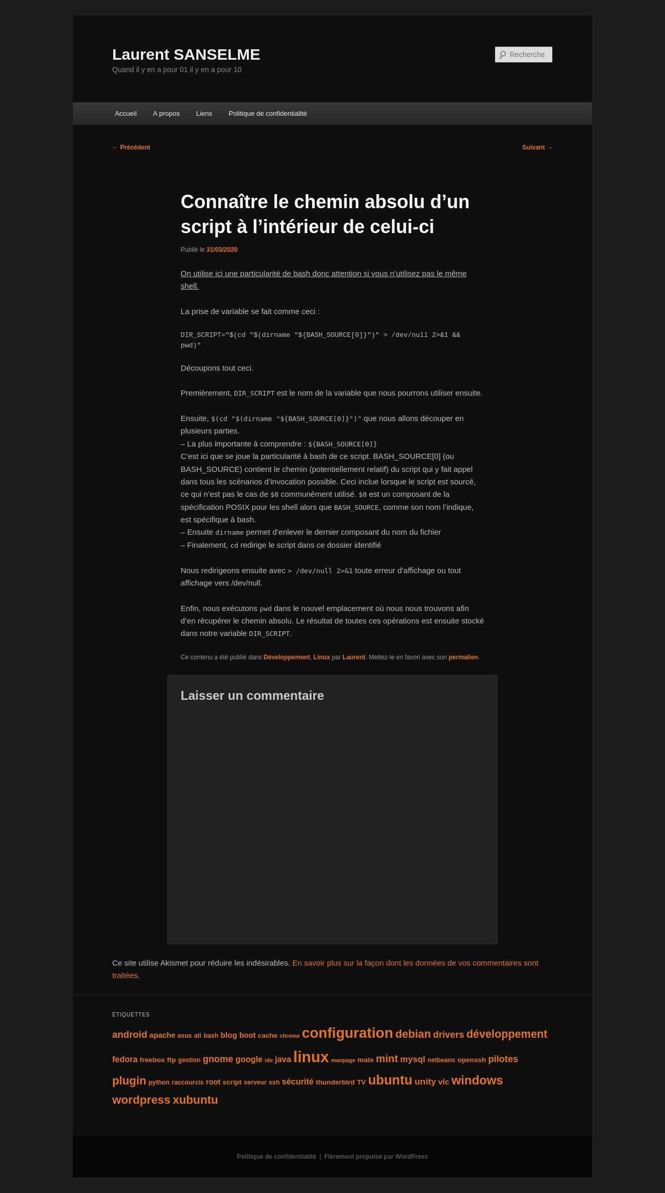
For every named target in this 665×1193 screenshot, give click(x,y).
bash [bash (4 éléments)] (211, 1035)
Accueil (126, 113)
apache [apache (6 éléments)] (163, 1035)
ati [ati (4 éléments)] (198, 1035)
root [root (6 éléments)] (213, 1082)
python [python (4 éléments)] (159, 1082)
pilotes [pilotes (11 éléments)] (503, 1059)
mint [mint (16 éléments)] (387, 1058)
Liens (204, 113)
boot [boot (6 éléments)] (248, 1035)
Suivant (537, 147)
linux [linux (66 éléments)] (311, 1056)
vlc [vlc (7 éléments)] (443, 1081)
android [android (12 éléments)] (129, 1034)
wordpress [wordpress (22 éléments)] (141, 1099)
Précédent (131, 147)
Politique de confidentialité (268, 113)
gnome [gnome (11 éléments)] (218, 1059)
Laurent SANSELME (186, 54)
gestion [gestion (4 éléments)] (189, 1060)
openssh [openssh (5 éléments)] (471, 1060)
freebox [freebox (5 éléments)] (152, 1060)
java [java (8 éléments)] (283, 1059)
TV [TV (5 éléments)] (361, 1082)
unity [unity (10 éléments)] (425, 1081)
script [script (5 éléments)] (232, 1082)
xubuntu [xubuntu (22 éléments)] (195, 1099)
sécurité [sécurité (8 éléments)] (298, 1081)
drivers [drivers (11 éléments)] (448, 1034)
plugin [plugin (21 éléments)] (129, 1080)
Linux (321, 657)
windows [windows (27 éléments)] (477, 1080)
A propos (166, 113)
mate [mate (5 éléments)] (365, 1060)
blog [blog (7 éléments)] (229, 1035)
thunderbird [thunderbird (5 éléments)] (335, 1082)
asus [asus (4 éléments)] (185, 1035)
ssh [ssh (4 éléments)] (274, 1082)
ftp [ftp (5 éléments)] (171, 1060)
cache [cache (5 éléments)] (267, 1035)
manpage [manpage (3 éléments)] (343, 1060)
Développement (286, 657)
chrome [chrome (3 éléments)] (290, 1036)
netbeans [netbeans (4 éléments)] (441, 1060)
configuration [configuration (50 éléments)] (347, 1033)
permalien (463, 657)
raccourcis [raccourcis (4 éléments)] (188, 1082)
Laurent (353, 657)
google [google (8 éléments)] (248, 1059)
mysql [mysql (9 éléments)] (412, 1059)
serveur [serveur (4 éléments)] (255, 1082)
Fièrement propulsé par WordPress (376, 1156)
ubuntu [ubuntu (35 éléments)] (390, 1080)
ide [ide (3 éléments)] (269, 1060)
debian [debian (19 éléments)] (413, 1034)
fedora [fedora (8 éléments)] (125, 1059)
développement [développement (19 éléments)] (507, 1034)
